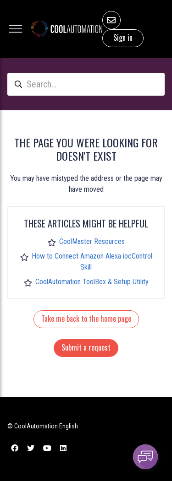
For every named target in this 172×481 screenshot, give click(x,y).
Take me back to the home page (86, 318)
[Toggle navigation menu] (15, 29)
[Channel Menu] (145, 457)
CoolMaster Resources (92, 241)
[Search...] (86, 84)
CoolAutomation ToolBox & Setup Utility (92, 281)
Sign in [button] (123, 37)
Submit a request (86, 347)
